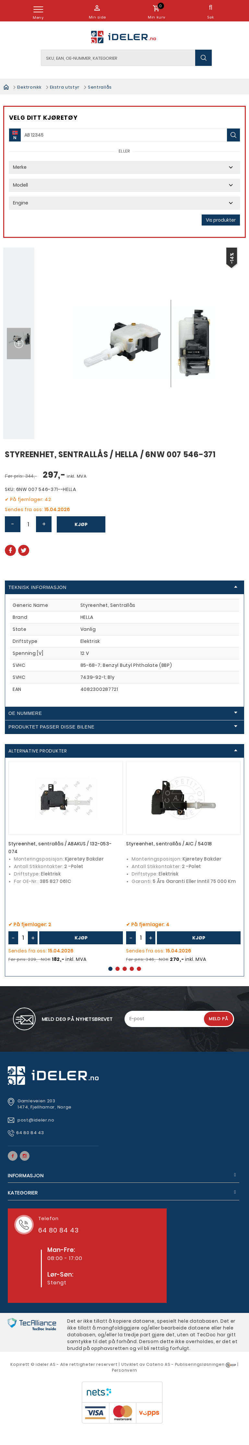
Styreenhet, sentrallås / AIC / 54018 (169, 843)
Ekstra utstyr (64, 87)
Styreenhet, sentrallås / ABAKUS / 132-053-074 (60, 847)
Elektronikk (29, 87)
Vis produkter (221, 220)
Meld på (218, 1019)
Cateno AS (158, 1364)
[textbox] (126, 58)
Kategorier (23, 1192)
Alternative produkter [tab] (122, 751)
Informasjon (25, 1175)
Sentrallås (100, 87)
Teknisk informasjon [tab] (122, 587)
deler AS (46, 1364)
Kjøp (81, 524)
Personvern (124, 1370)
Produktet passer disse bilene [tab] (122, 726)
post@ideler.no (37, 1120)
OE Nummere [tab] (122, 713)
